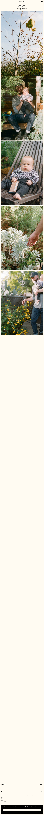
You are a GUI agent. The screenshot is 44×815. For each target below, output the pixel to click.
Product (24, 6)
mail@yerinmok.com (38, 796)
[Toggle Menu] (41, 1)
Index (2, 797)
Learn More (22, 812)
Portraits (20, 6)
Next (41, 784)
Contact (3, 798)
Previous (3, 784)
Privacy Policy (3, 801)
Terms (2, 800)
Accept (22, 809)
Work (2, 795)
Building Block (22, 9)
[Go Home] (22, 1)
